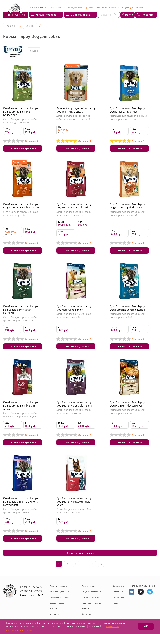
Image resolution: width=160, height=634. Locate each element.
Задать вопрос (88, 615)
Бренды (30, 25)
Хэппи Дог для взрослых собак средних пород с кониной (20, 319)
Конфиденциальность (60, 593)
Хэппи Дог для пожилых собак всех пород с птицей (73, 316)
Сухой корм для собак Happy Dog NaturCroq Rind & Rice (127, 206)
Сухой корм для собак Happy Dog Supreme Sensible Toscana (21, 206)
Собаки (34, 50)
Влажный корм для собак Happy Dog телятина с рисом (75, 109)
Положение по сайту (59, 598)
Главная (10, 25)
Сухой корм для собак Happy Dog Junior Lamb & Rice (127, 109)
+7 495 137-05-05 (31, 588)
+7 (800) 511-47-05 (132, 7)
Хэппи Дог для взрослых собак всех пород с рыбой (127, 316)
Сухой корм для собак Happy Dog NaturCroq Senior (73, 308)
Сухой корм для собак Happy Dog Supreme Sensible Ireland (74, 404)
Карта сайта (118, 587)
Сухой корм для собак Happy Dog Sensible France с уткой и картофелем (21, 502)
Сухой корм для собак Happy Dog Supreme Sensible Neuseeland (20, 111)
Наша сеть (117, 604)
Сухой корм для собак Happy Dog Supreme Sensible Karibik (127, 308)
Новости (86, 610)
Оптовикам (118, 593)
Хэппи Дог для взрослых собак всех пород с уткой (20, 213)
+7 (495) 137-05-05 (108, 7)
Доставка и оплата (58, 587)
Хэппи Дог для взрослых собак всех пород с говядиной (127, 213)
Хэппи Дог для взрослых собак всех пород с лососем (73, 412)
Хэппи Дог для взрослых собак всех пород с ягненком (20, 121)
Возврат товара (57, 604)
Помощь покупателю (91, 598)
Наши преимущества (91, 604)
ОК (146, 626)
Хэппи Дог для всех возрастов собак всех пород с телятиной (73, 117)
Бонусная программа (81, 7)
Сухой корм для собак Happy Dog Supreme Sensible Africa (73, 206)
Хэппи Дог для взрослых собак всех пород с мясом (127, 412)
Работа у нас (118, 598)
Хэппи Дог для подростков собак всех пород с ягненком (128, 117)
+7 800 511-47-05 (31, 592)
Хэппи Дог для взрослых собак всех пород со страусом (73, 213)
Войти (129, 14)
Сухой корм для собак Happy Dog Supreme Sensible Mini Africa (20, 406)
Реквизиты (55, 610)
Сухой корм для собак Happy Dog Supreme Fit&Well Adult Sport (73, 502)
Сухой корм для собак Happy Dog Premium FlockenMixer (127, 404)
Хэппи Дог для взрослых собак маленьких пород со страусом (20, 415)
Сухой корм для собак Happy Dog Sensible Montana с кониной (20, 310)
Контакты (54, 615)
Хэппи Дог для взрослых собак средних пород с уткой (20, 511)
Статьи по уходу (89, 587)
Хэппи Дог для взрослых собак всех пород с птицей (73, 511)
